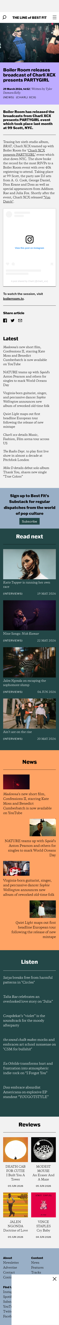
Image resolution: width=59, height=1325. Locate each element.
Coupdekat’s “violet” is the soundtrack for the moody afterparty (24, 1021)
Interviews (13, 593)
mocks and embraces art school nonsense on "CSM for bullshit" (29, 1045)
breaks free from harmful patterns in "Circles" (28, 980)
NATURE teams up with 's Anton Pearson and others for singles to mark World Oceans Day (26, 378)
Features (37, 1268)
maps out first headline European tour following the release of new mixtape (23, 420)
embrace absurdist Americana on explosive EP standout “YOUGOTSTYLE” (26, 1092)
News (8, 97)
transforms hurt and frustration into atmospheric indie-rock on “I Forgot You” (28, 1068)
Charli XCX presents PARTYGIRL (24, 152)
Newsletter (11, 1263)
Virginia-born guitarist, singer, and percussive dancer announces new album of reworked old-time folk (26, 399)
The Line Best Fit (29, 17)
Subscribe (29, 521)
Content (37, 1258)
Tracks (36, 1273)
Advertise (10, 1268)
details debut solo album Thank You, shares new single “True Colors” (26, 472)
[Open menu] (54, 17)
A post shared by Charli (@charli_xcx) (29, 281)
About (7, 1258)
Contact (9, 1273)
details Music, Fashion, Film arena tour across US (26, 439)
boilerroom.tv (13, 298)
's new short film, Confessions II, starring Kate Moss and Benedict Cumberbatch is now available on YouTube (25, 355)
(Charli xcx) (26, 97)
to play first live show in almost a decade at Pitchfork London (26, 455)
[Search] (4, 17)
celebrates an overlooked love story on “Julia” (28, 999)
